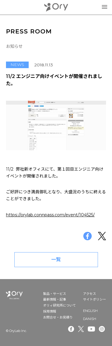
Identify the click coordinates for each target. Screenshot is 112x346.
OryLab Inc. (56, 7)
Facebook (71, 329)
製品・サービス (54, 294)
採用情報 (49, 311)
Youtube (91, 329)
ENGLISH (90, 311)
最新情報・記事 (54, 299)
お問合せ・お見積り (58, 317)
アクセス (89, 294)
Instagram (102, 329)
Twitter (81, 329)
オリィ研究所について (59, 305)
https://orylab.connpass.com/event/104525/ (50, 215)
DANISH (89, 319)
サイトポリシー (94, 299)
